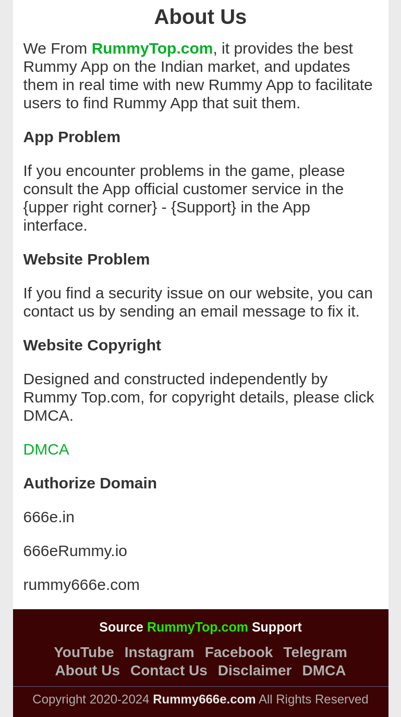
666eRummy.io (75, 550)
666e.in (49, 516)
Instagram (160, 652)
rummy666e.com (81, 584)
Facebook (239, 652)
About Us (87, 671)
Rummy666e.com (204, 699)
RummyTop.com (152, 48)
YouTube (84, 652)
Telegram (315, 652)
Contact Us (169, 671)
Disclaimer (255, 671)
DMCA (46, 449)
